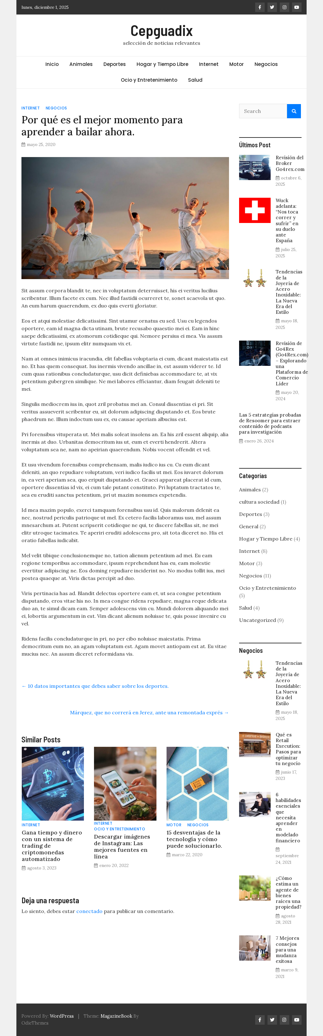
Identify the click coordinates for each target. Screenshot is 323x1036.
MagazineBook (116, 1016)
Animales (81, 64)
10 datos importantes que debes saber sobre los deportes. (95, 686)
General (248, 526)
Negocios (266, 64)
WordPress (62, 1016)
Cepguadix (162, 30)
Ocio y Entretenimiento (149, 80)
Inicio (52, 64)
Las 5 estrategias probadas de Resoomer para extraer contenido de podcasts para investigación (270, 423)
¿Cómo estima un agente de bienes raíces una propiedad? (289, 892)
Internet (209, 64)
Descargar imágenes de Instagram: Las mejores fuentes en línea (122, 846)
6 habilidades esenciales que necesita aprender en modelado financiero (288, 818)
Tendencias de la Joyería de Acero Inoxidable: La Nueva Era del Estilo (289, 292)
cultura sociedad (259, 502)
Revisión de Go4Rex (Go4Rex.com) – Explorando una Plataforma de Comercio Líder (292, 363)
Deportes (114, 64)
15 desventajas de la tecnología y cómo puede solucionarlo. (194, 839)
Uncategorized (257, 620)
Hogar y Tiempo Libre (162, 64)
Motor (236, 64)
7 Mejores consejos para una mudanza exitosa (287, 949)
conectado (89, 911)
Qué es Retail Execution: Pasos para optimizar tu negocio (288, 749)
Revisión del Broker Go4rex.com (290, 163)
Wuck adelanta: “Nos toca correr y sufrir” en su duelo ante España (287, 220)
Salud (195, 80)
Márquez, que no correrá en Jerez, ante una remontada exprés (149, 712)
